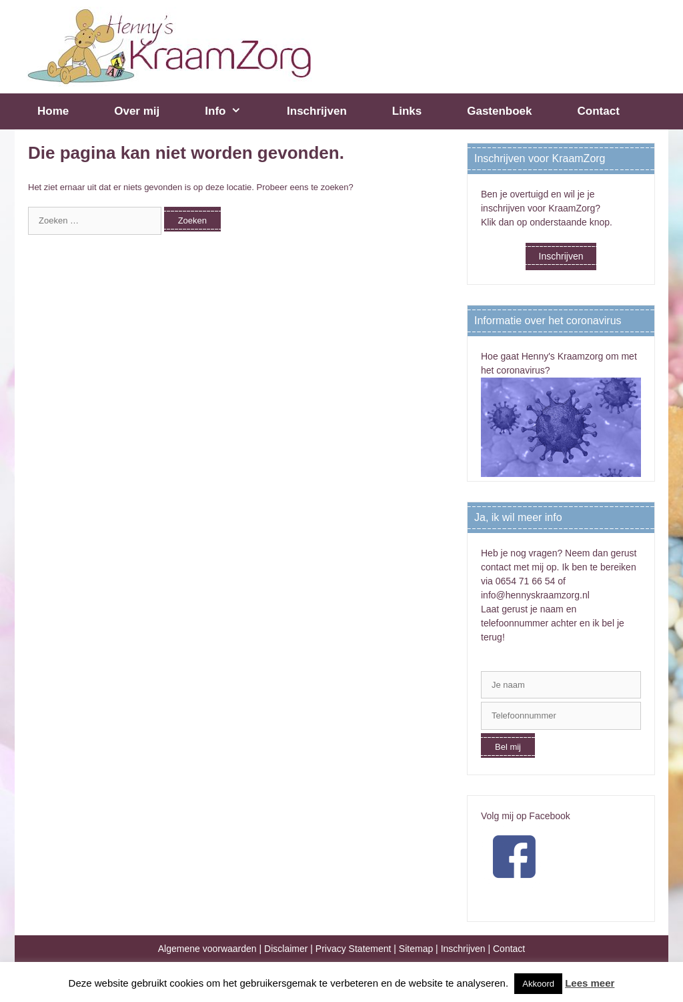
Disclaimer (285, 948)
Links (407, 111)
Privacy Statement (353, 948)
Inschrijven (317, 111)
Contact (599, 111)
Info (234, 111)
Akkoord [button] (538, 984)
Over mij (136, 111)
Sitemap (416, 948)
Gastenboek (499, 111)
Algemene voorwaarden (207, 948)
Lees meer (589, 983)
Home (53, 111)
